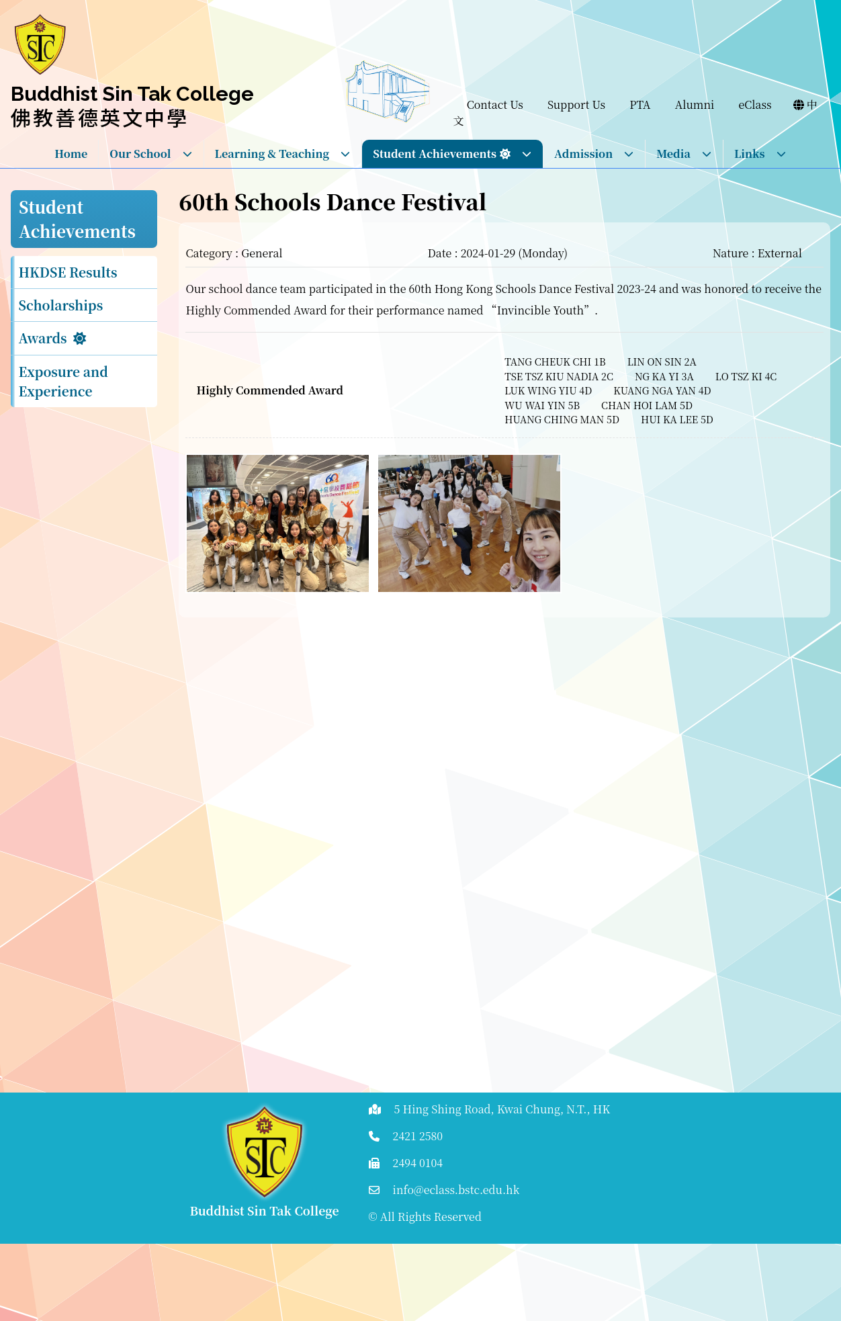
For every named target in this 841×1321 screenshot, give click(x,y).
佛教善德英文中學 (100, 117)
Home (70, 153)
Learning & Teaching (283, 153)
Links (760, 153)
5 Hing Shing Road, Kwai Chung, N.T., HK (502, 1109)
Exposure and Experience (63, 381)
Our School (150, 153)
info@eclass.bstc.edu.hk (456, 1189)
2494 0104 (418, 1162)
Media (684, 153)
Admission (594, 153)
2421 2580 (418, 1136)
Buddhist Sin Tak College (132, 93)
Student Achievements (452, 153)
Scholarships (61, 305)
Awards (43, 338)
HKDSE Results (68, 272)
